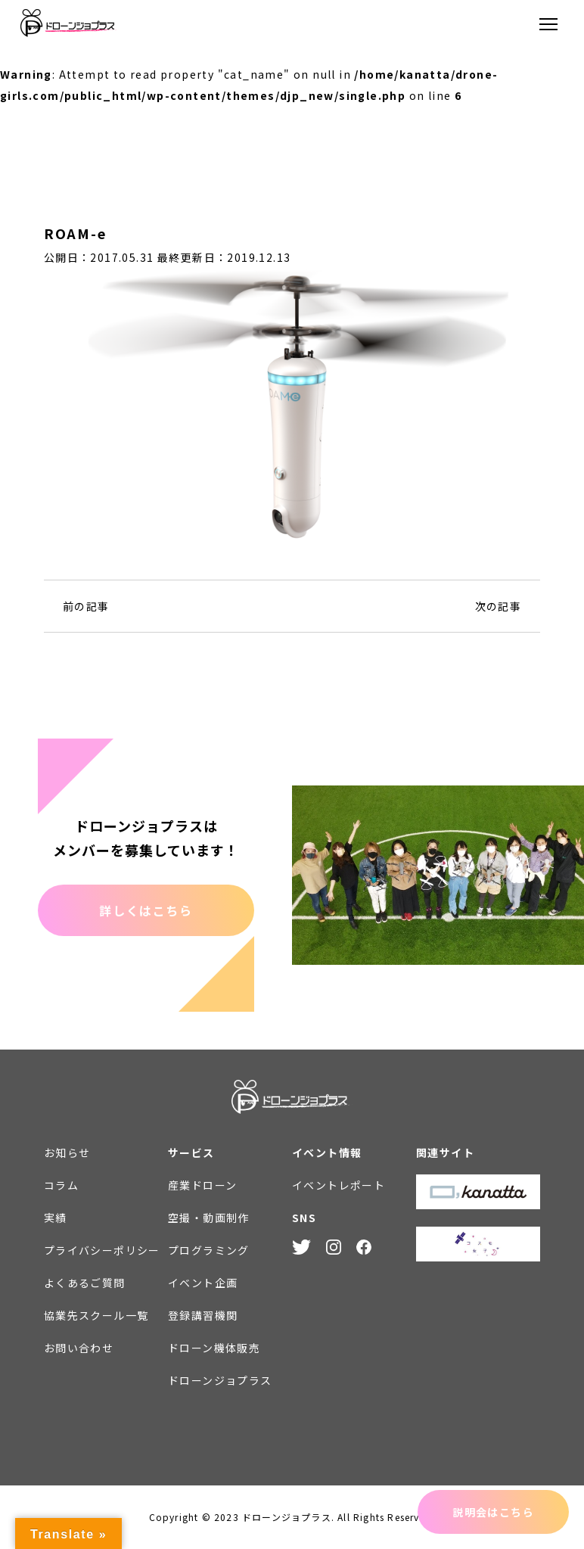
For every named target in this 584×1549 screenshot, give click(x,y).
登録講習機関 (203, 1315)
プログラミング (209, 1250)
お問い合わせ (78, 1347)
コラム (61, 1185)
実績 (55, 1217)
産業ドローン (202, 1185)
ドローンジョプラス (220, 1380)
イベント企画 (203, 1282)
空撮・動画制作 (209, 1217)
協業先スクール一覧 (96, 1315)
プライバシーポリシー (102, 1250)
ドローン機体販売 (214, 1347)
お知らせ (67, 1152)
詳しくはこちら (145, 910)
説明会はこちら (493, 1511)
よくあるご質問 (85, 1282)
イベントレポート (338, 1185)
